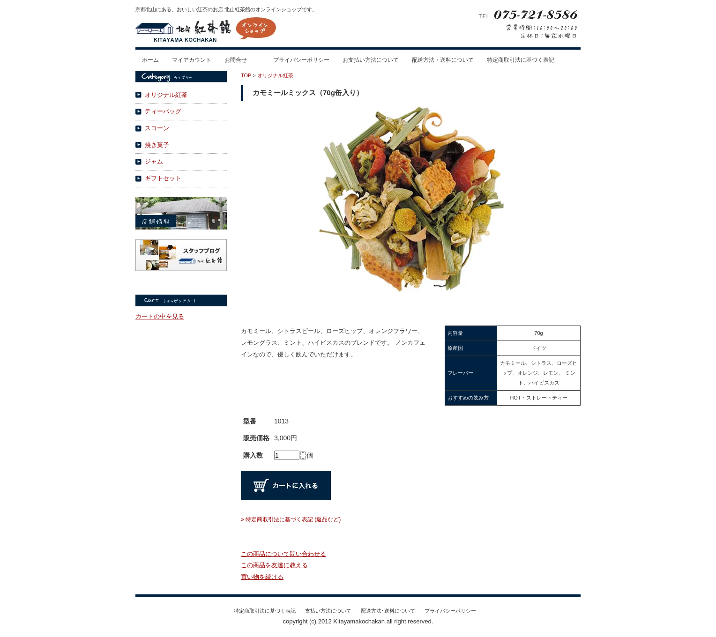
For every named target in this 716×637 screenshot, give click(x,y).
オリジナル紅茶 (166, 94)
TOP (246, 75)
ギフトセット (163, 178)
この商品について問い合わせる (283, 553)
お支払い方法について (371, 60)
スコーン (157, 128)
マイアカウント (191, 60)
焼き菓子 (157, 144)
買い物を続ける (262, 576)
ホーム (150, 60)
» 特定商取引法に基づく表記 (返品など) (291, 519)
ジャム (154, 161)
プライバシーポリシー (301, 60)
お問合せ (235, 60)
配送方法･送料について (388, 611)
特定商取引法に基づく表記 (520, 60)
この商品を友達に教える (274, 565)
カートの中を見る (159, 316)
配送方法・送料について (443, 60)
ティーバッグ (163, 111)
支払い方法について (328, 611)
